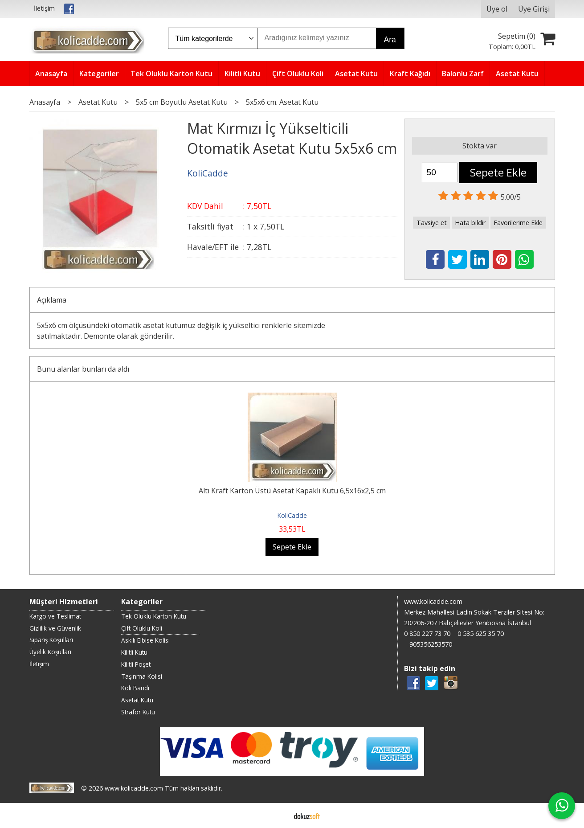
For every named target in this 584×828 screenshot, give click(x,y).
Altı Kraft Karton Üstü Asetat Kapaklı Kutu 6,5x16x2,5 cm (292, 491)
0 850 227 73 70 (427, 633)
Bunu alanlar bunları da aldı (83, 369)
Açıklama (51, 300)
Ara (390, 39)
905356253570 (430, 644)
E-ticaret (278, 815)
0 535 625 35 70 (480, 633)
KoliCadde (292, 515)
